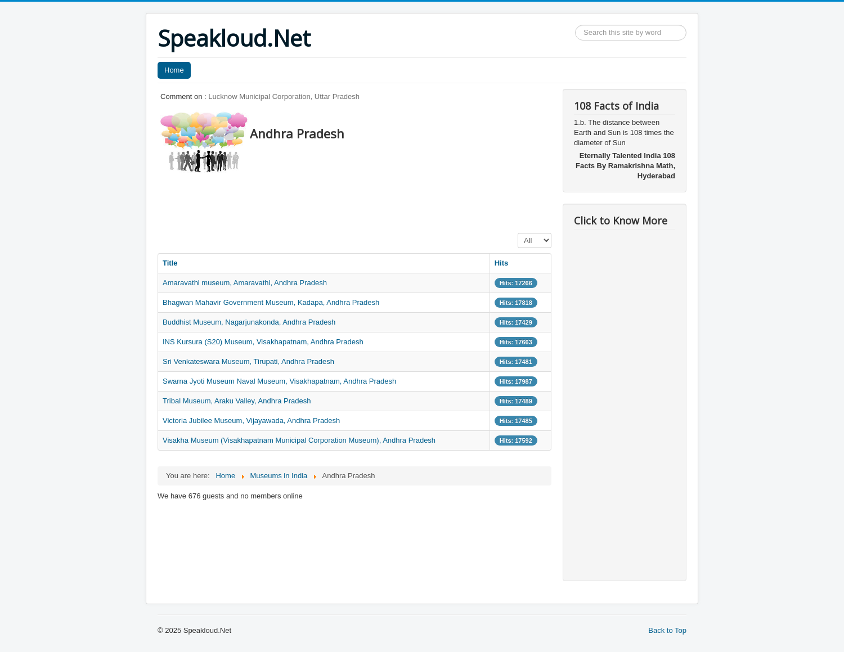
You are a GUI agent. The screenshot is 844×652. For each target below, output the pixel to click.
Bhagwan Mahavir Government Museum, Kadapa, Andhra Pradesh (271, 302)
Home (174, 70)
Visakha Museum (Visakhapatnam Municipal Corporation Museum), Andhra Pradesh (299, 440)
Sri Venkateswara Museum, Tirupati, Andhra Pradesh (248, 361)
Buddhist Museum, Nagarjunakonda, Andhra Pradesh (249, 322)
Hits (502, 263)
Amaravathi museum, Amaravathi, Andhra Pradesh (245, 282)
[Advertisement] (362, 199)
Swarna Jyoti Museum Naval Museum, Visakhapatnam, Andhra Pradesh (279, 381)
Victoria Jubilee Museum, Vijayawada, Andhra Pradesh (251, 420)
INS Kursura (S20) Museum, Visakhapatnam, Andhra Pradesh (263, 342)
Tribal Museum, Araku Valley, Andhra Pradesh (237, 401)
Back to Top (667, 630)
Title (170, 263)
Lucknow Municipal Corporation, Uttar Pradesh (284, 96)
